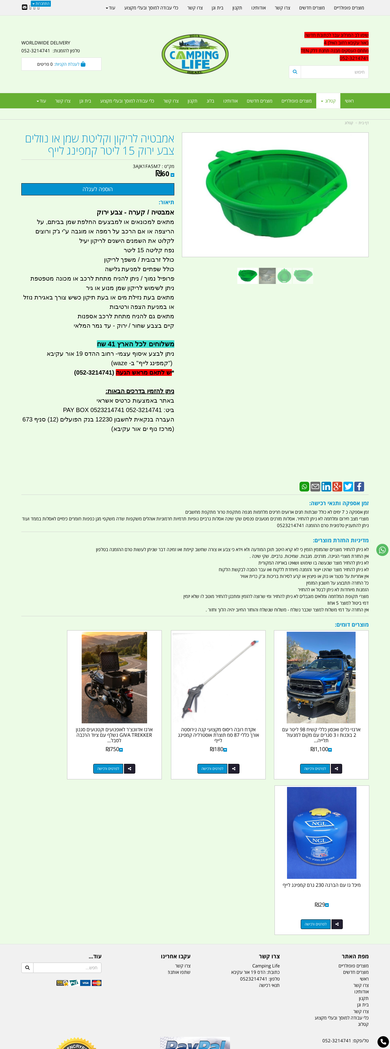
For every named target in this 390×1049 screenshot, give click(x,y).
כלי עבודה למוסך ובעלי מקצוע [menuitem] (127, 101)
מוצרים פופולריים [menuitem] (297, 101)
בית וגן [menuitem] (85, 101)
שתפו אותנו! (179, 802)
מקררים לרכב (122, 1014)
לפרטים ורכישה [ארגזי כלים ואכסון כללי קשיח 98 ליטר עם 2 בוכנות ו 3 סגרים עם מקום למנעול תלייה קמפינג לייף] (323, 754)
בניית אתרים (173, 1045)
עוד (41, 101)
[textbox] (329, 46)
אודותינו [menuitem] (230, 101)
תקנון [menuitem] (192, 101)
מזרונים (100, 1014)
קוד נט (186, 1045)
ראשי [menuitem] (349, 101)
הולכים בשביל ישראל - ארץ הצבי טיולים (195, 914)
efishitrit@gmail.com (347, 892)
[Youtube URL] (30, 8)
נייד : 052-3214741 (349, 881)
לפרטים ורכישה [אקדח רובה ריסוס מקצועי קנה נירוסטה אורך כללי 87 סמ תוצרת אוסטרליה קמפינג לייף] (233, 754)
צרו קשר (182, 795)
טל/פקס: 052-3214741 (345, 870)
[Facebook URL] (38, 8)
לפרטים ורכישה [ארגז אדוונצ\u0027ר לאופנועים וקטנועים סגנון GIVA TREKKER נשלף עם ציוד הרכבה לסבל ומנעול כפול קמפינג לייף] (144, 754)
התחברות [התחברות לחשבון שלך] (40, 3)
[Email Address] (24, 8)
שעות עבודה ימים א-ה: (329, 914)
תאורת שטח (149, 1014)
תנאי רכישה (269, 815)
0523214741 (254, 808)
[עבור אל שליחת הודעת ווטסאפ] (382, 550)
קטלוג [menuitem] (328, 101)
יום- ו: (315, 936)
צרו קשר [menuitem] (171, 101)
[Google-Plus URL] (34, 8)
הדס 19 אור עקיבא (352, 903)
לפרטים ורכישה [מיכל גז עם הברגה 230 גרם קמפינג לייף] (55, 754)
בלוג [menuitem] (210, 101)
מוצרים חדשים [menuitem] (259, 101)
